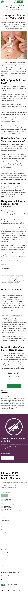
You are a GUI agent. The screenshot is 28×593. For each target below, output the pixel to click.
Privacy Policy (4, 562)
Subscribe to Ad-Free (8, 458)
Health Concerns (5, 526)
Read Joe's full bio (10, 408)
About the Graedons (6, 546)
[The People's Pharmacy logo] (14, 7)
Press (2, 565)
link (24, 368)
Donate (2, 539)
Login (25, 1)
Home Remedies (5, 520)
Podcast (3, 529)
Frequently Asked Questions (7, 552)
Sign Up (4, 496)
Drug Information (5, 523)
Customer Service (5, 559)
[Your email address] (14, 493)
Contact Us (3, 549)
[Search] (15, 2)
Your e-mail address (4, 490)
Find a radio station (5, 533)
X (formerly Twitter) (6, 576)
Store (2, 536)
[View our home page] (2, 1)
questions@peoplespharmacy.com (10, 572)
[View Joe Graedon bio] (13, 392)
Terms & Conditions (5, 556)
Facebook (4, 579)
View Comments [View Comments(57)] (14, 386)
